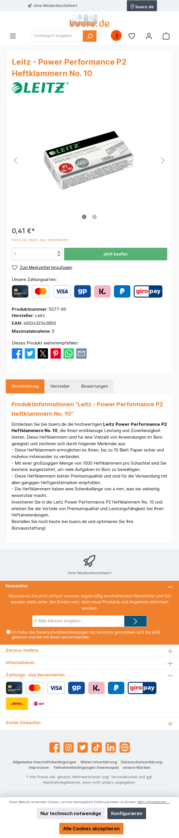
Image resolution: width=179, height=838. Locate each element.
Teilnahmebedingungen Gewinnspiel (86, 767)
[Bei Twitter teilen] (29, 353)
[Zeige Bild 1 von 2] (84, 217)
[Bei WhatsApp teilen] (68, 353)
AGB (156, 632)
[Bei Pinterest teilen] (55, 353)
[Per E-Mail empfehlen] (81, 353)
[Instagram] (68, 747)
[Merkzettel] (132, 36)
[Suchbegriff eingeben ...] (57, 36)
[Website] (124, 747)
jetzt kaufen (116, 253)
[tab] (25, 386)
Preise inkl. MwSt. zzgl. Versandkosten (40, 240)
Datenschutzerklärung (141, 762)
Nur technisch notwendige (70, 813)
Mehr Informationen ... (153, 802)
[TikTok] (96, 747)
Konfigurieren (126, 813)
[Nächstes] (162, 160)
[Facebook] (54, 747)
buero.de (142, 6)
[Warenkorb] (166, 36)
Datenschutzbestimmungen (62, 632)
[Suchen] (90, 36)
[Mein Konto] (149, 36)
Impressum (39, 767)
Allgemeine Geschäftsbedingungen (44, 762)
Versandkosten (124, 777)
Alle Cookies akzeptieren (91, 828)
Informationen (20, 662)
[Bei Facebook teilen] (17, 353)
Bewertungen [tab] (94, 386)
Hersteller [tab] (60, 386)
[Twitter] (82, 747)
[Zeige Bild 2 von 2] (94, 217)
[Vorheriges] (16, 160)
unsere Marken (136, 767)
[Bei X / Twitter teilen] (42, 353)
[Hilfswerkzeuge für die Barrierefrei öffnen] (117, 36)
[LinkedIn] (110, 747)
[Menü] (13, 36)
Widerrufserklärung (98, 762)
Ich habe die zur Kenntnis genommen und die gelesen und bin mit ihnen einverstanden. (85, 634)
